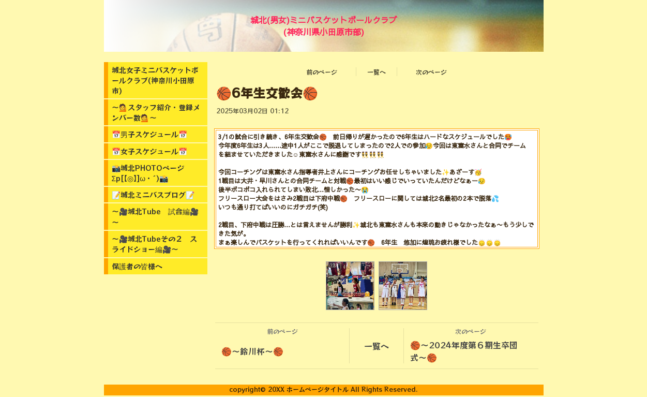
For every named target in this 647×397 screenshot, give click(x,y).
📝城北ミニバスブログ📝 (153, 194)
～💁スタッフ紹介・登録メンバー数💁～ (156, 112)
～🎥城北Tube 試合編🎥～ (155, 216)
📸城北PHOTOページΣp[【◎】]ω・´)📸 (148, 173)
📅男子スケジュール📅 (149, 134)
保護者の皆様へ (137, 266)
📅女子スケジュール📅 (149, 151)
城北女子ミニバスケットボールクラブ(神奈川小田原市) (155, 80)
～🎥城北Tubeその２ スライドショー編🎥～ (154, 243)
